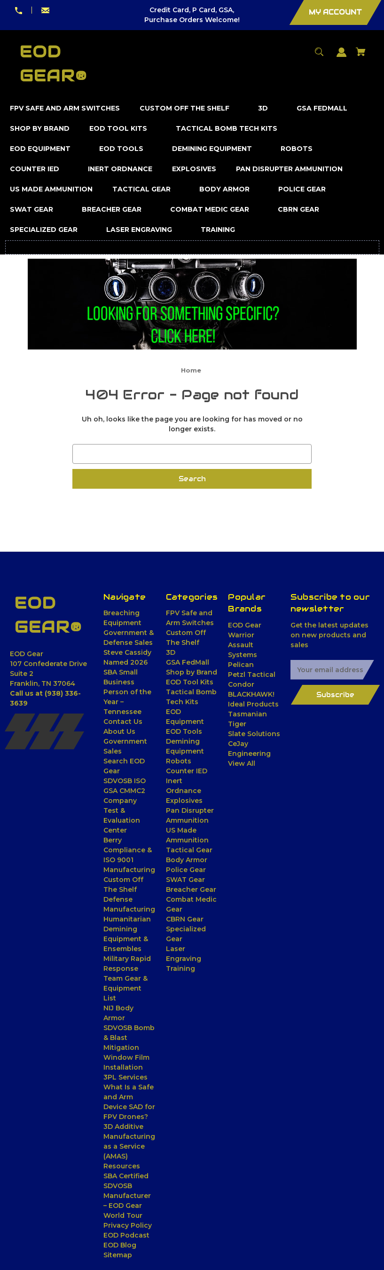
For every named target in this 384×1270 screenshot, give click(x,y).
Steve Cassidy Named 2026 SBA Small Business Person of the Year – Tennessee (127, 682)
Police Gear (186, 869)
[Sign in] (342, 56)
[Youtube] (69, 740)
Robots (178, 761)
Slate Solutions (254, 734)
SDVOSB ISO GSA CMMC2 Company (124, 791)
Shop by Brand (191, 672)
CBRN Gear (185, 919)
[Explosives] (194, 169)
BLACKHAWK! (251, 694)
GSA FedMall (187, 662)
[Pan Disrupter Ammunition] (289, 169)
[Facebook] (20, 722)
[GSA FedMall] (322, 108)
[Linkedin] (20, 740)
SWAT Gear (185, 879)
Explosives (184, 800)
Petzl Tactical (251, 674)
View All (241, 763)
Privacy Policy (127, 1225)
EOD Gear (244, 625)
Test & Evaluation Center (121, 820)
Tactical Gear (189, 850)
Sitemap (117, 1255)
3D (170, 652)
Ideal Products (253, 704)
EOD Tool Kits (189, 682)
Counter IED (186, 771)
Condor (241, 684)
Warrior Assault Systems (242, 645)
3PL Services (125, 1077)
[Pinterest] (44, 740)
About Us (119, 731)
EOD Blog (119, 1245)
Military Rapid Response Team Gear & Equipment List (127, 978)
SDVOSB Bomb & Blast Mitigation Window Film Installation (129, 1048)
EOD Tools (184, 731)
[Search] (319, 56)
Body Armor (186, 860)
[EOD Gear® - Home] (48, 615)
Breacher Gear (191, 889)
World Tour (122, 1215)
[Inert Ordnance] (120, 169)
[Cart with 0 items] (361, 56)
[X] (44, 722)
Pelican (241, 664)
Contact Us (122, 721)
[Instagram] (69, 722)
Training (180, 968)
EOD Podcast (126, 1235)
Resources (121, 1166)
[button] (192, 304)
